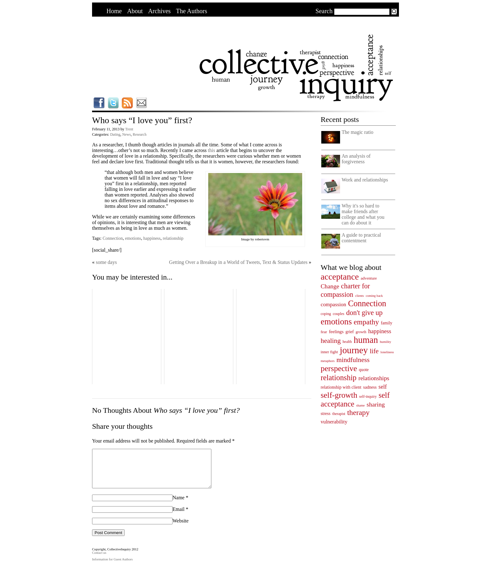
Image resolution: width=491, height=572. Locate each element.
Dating (115, 134)
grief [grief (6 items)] (349, 331)
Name (178, 505)
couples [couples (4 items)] (338, 314)
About (135, 11)
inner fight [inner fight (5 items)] (329, 351)
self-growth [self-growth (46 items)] (339, 395)
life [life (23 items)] (374, 351)
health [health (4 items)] (347, 341)
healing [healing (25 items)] (331, 340)
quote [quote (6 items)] (364, 369)
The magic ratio (357, 132)
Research (140, 134)
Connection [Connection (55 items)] (367, 303)
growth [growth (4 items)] (361, 332)
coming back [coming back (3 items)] (374, 295)
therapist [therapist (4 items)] (338, 414)
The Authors (191, 11)
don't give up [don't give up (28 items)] (364, 313)
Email (178, 516)
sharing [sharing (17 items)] (376, 404)
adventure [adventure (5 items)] (369, 278)
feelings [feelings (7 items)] (336, 331)
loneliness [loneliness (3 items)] (387, 352)
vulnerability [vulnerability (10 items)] (334, 422)
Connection (113, 238)
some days (106, 262)
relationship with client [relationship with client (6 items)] (341, 387)
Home (114, 11)
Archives (159, 11)
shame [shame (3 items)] (360, 405)
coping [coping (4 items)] (326, 314)
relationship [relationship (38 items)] (339, 377)
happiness (152, 238)
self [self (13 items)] (383, 387)
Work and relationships (365, 179)
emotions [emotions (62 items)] (336, 321)
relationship (173, 238)
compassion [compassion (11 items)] (333, 304)
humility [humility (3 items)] (385, 342)
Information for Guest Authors (112, 567)
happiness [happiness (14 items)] (379, 331)
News (126, 134)
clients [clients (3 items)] (359, 295)
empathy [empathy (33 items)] (366, 322)
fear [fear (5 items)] (324, 331)
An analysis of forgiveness (356, 158)
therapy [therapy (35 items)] (358, 412)
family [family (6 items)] (386, 322)
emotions (133, 238)
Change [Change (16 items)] (330, 286)
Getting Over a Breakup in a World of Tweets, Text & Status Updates (238, 262)
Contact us (99, 560)
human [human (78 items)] (366, 340)
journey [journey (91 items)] (354, 350)
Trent (129, 129)
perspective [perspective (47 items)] (339, 368)
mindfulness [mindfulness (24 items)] (353, 360)
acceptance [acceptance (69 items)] (340, 276)
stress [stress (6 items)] (325, 413)
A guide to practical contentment (361, 237)
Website (181, 528)
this (212, 150)
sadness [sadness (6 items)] (370, 387)
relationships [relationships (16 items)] (374, 378)
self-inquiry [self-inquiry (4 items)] (368, 396)
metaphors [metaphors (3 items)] (327, 361)
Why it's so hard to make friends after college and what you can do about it (363, 214)
